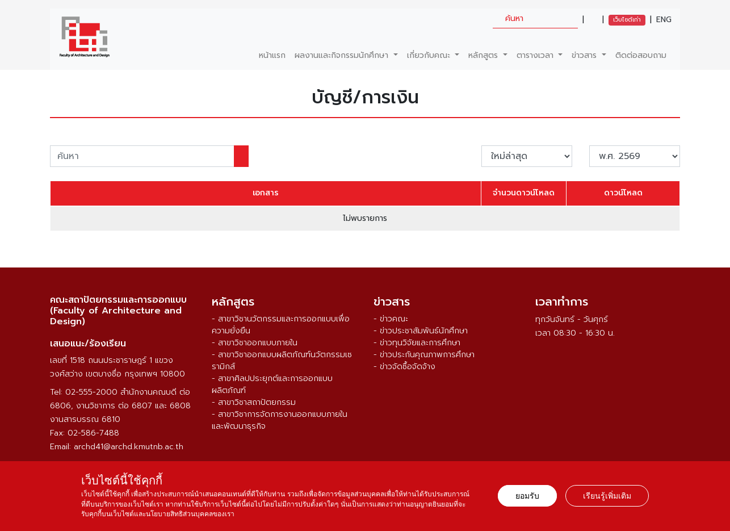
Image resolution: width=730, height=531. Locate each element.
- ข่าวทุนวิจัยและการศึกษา (417, 343)
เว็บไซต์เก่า (627, 19)
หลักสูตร (484, 55)
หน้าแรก (272, 55)
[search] (535, 18)
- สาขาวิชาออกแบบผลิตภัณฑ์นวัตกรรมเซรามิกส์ (282, 361)
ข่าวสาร (585, 55)
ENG (664, 20)
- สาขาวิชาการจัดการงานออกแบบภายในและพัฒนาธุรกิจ (279, 420)
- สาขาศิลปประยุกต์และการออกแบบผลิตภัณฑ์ (272, 384)
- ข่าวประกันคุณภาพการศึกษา (424, 355)
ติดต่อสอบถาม (640, 55)
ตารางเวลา (536, 55)
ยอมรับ (527, 495)
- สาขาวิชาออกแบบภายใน (254, 343)
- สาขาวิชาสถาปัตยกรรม (254, 402)
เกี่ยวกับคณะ (430, 55)
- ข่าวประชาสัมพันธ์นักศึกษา (421, 331)
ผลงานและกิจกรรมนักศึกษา (343, 55)
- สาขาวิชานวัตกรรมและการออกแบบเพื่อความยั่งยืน (281, 325)
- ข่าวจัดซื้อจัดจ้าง (404, 367)
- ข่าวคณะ (391, 319)
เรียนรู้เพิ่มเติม (607, 495)
